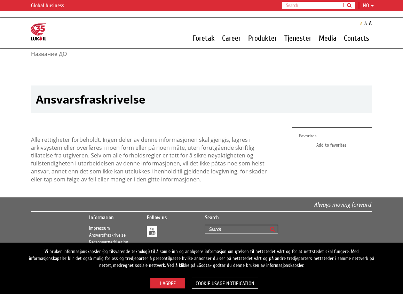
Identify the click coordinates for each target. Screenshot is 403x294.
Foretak (203, 38)
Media (328, 38)
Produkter (262, 38)
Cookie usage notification (225, 283)
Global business (51, 5)
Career (231, 38)
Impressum (99, 228)
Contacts (356, 38)
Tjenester (297, 38)
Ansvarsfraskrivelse (107, 235)
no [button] (368, 5)
